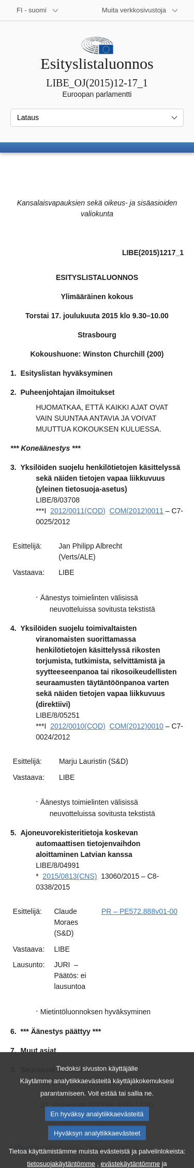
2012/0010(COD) (78, 726)
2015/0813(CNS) (69, 876)
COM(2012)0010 (136, 726)
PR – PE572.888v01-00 (139, 911)
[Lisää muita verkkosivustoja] (140, 10)
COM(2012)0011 (136, 511)
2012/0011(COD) (78, 511)
